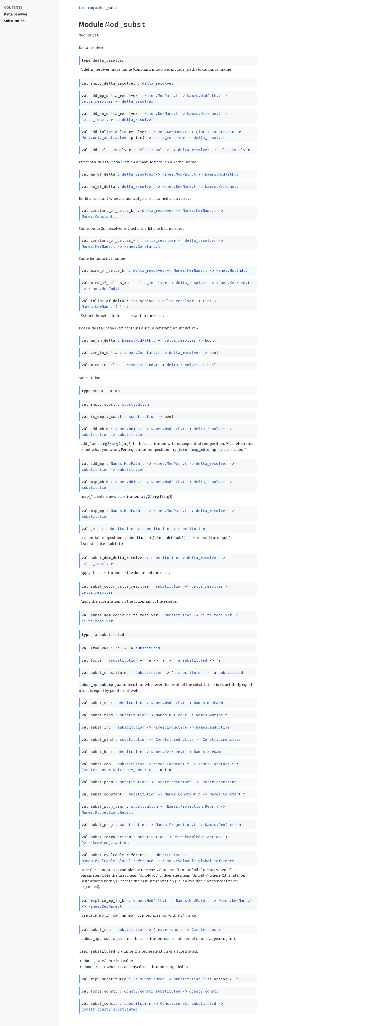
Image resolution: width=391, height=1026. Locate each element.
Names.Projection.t (176, 824)
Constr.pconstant (174, 782)
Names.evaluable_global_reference (117, 861)
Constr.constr (226, 132)
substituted (147, 648)
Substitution (14, 21)
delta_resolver (158, 83)
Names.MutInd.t (232, 270)
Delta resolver (15, 14)
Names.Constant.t (99, 216)
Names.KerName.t (161, 113)
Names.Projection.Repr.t (192, 806)
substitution (135, 404)
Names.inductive (170, 727)
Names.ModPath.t (161, 95)
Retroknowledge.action (197, 837)
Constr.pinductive (175, 739)
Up (81, 7)
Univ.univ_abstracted (104, 137)
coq (91, 7)
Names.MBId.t (128, 429)
